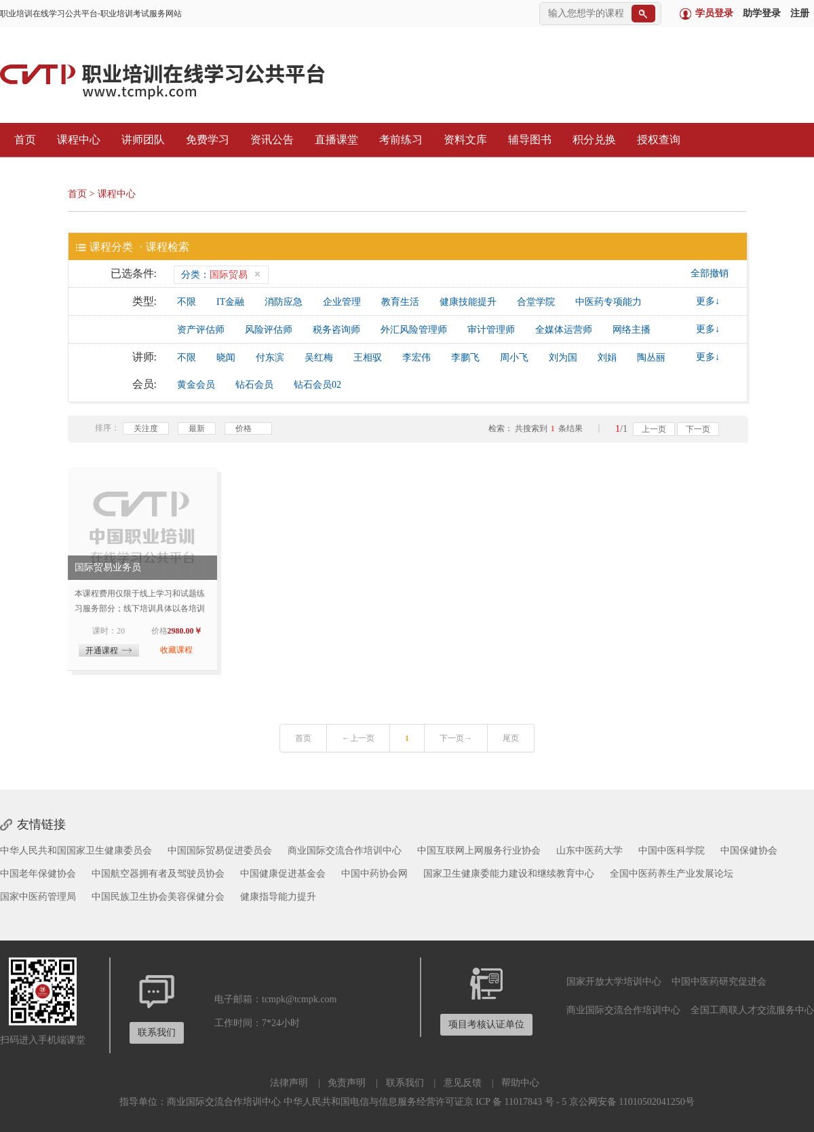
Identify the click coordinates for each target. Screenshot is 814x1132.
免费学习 (204, 139)
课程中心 (75, 139)
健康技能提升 (468, 302)
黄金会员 (196, 385)
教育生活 (400, 302)
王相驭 (367, 357)
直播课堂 (333, 139)
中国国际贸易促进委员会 (220, 850)
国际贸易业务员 (108, 567)
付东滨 (270, 357)
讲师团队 (140, 139)
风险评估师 (268, 330)
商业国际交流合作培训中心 (345, 850)
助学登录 (762, 13)
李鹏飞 (465, 357)
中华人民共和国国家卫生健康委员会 (76, 850)
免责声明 (347, 1083)
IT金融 (230, 302)
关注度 (146, 428)
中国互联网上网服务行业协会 (479, 850)
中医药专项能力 (608, 302)
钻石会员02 (317, 385)
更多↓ (708, 301)
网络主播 (632, 330)
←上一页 (358, 738)
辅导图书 (526, 139)
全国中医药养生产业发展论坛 (671, 874)
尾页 (511, 738)
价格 (248, 429)
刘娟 (607, 357)
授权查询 (655, 139)
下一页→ (456, 738)
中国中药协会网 (374, 874)
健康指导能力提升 (278, 897)
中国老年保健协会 (38, 874)
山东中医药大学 (589, 850)
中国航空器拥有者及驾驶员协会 (158, 874)
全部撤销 (710, 273)
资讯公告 (269, 139)
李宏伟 (416, 357)
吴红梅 (319, 357)
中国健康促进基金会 (283, 874)
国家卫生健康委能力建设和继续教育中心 (508, 874)
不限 (186, 302)
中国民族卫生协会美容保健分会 (158, 897)
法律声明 (289, 1083)
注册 (799, 13)
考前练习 (397, 139)
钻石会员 (254, 385)
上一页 (654, 429)
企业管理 (342, 302)
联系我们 (405, 1083)
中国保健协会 (748, 850)
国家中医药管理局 (38, 897)
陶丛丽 (651, 357)
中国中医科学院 (671, 850)
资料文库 (462, 139)
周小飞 (514, 357)
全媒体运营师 (563, 330)
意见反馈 (463, 1083)
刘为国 (563, 357)
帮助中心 (520, 1083)
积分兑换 (591, 139)
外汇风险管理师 (414, 330)
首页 (21, 139)
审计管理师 (491, 330)
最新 (197, 428)
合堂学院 (536, 302)
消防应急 (284, 302)
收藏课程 (176, 650)
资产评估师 (201, 330)
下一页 (698, 429)
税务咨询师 (336, 330)
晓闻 (225, 357)
